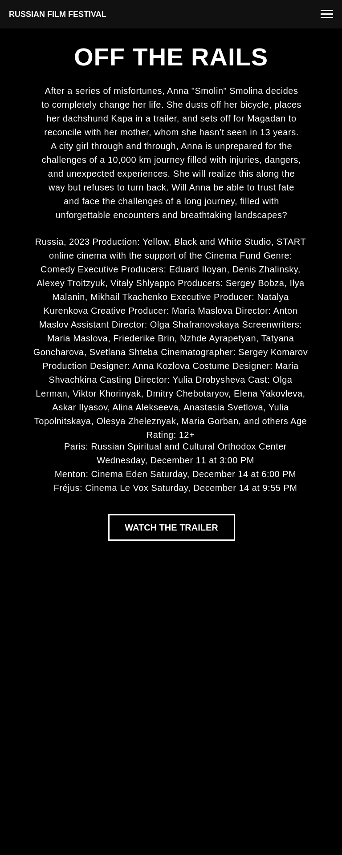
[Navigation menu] (327, 14)
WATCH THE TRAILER (171, 527)
